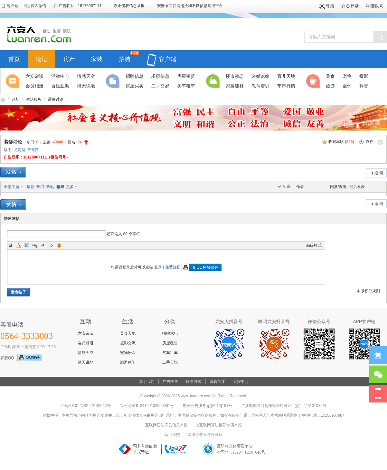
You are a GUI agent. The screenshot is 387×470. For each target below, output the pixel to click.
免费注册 (173, 267)
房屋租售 (170, 343)
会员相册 (85, 343)
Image (27, 245)
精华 (60, 187)
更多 (70, 187)
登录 (158, 267)
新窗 (286, 186)
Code (51, 245)
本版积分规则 (368, 291)
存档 (369, 142)
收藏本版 (341, 142)
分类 (114, 81)
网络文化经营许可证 (205, 434)
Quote (43, 245)
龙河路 (19, 150)
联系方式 (194, 381)
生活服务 (34, 99)
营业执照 (172, 434)
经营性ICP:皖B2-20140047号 (85, 405)
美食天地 (128, 333)
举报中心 (241, 381)
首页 (14, 58)
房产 (69, 58)
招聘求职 (170, 333)
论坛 (41, 58)
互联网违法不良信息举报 (166, 425)
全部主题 (11, 187)
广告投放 (170, 381)
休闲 (314, 81)
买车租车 (170, 352)
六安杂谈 (85, 333)
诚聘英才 (217, 381)
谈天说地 (85, 362)
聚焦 (13, 81)
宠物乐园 (128, 352)
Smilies (59, 245)
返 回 (378, 173)
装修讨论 (55, 99)
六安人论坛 (2, 99)
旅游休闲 (128, 362)
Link (35, 245)
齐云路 (33, 150)
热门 (40, 187)
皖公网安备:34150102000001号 (147, 405)
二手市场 (170, 362)
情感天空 (85, 352)
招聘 (124, 58)
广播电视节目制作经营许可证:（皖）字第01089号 (283, 405)
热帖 (50, 187)
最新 (30, 187)
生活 (214, 81)
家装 (97, 58)
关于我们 (147, 381)
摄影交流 (128, 343)
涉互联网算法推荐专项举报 (218, 425)
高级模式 (314, 245)
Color (18, 245)
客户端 (161, 55)
